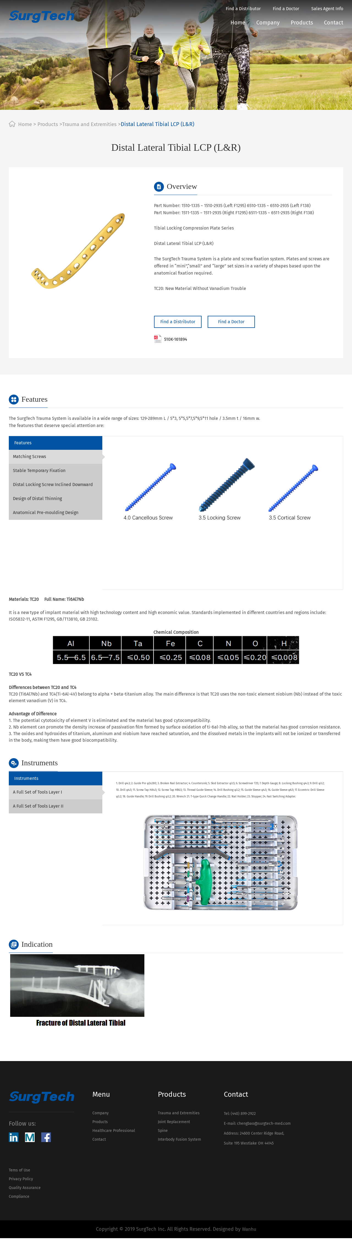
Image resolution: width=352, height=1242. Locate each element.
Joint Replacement (173, 1123)
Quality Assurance (25, 1190)
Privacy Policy (21, 1180)
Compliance (19, 1200)
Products (302, 22)
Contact (333, 22)
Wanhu (249, 1233)
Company (268, 22)
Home (237, 22)
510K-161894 (170, 339)
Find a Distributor (243, 8)
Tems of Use (19, 1170)
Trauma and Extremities (94, 124)
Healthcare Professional (113, 1133)
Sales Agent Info (327, 8)
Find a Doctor (286, 8)
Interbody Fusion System (178, 1143)
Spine (162, 1133)
